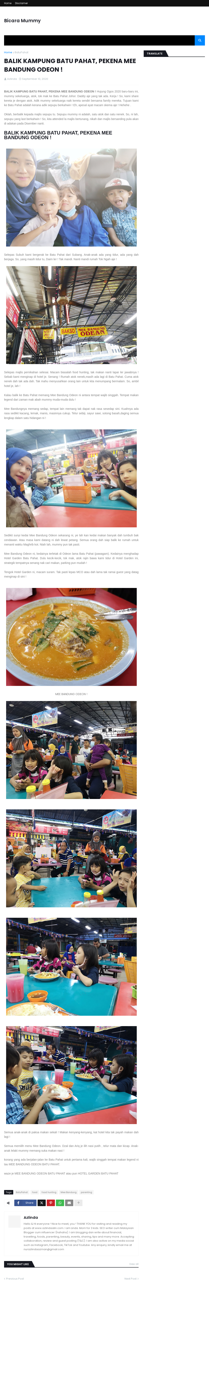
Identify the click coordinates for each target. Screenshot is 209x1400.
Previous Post (15, 1279)
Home (7, 3)
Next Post (131, 1279)
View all (134, 1264)
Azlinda (31, 1217)
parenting (86, 1192)
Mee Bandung (69, 1192)
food (34, 1192)
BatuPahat (21, 52)
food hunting (49, 1192)
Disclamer (21, 3)
